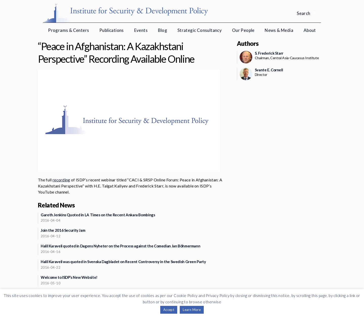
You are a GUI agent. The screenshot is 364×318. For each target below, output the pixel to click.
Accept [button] (168, 310)
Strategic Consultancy (199, 30)
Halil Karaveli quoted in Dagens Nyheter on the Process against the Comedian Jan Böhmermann (120, 246)
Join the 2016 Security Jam (63, 230)
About (310, 30)
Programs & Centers (68, 30)
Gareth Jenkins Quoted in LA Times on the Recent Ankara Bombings (98, 215)
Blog (162, 30)
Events (141, 30)
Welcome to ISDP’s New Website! (69, 277)
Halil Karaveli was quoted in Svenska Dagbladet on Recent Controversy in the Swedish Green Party (123, 261)
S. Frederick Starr (269, 53)
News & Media (279, 30)
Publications (111, 30)
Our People (243, 30)
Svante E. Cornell (269, 70)
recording (61, 179)
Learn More (192, 310)
